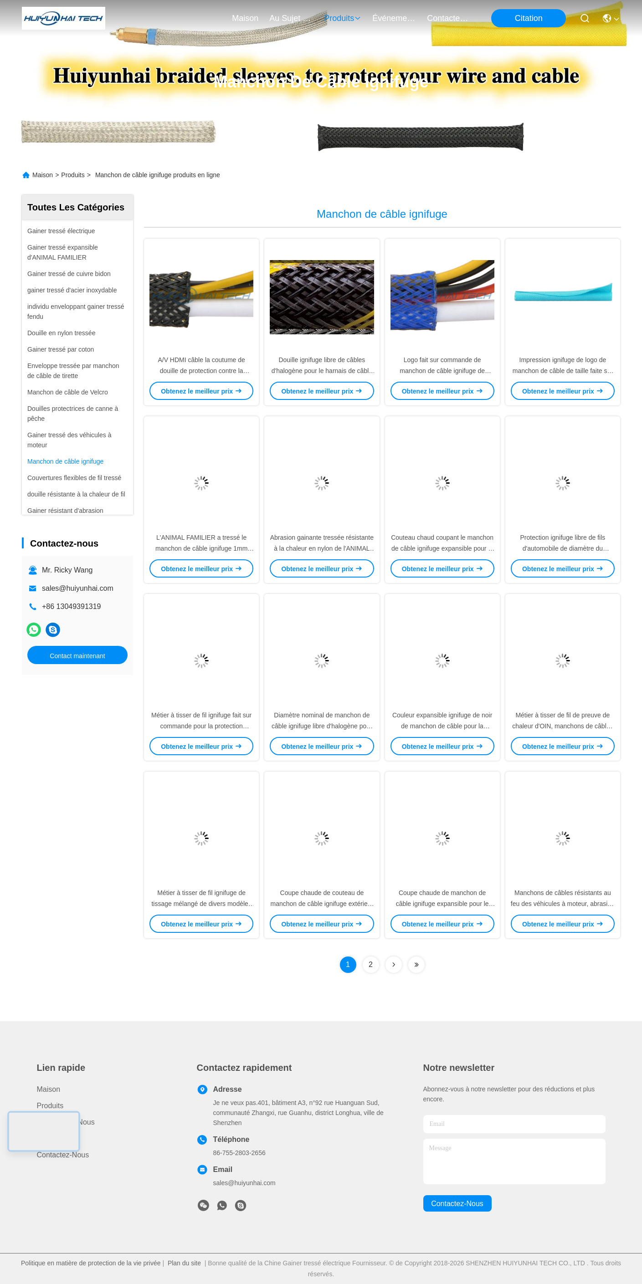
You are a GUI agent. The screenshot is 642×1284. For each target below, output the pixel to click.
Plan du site (184, 1263)
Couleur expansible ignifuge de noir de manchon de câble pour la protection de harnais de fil (442, 726)
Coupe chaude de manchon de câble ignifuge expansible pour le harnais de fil (442, 903)
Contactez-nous (63, 1155)
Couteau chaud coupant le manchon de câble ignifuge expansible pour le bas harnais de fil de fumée (442, 548)
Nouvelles (53, 1138)
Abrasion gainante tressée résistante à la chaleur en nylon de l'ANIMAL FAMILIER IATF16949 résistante (322, 548)
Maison (245, 18)
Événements (394, 18)
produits (342, 18)
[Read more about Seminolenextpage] (393, 965)
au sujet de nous (291, 18)
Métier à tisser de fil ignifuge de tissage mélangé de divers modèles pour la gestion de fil (201, 903)
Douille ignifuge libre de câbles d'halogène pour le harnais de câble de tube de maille (322, 370)
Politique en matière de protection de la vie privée (91, 1263)
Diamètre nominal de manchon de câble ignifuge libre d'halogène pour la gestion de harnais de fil (322, 726)
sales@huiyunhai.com (77, 588)
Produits (72, 175)
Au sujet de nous (66, 1122)
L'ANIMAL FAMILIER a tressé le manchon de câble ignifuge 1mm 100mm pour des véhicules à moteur (201, 548)
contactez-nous (449, 18)
